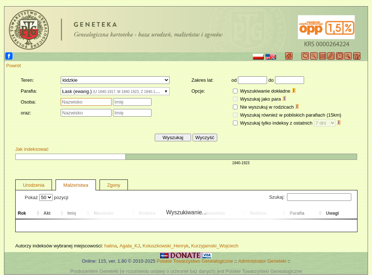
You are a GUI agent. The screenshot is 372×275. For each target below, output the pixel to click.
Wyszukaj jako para (263, 99)
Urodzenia (33, 185)
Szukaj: (310, 197)
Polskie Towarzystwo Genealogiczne (195, 261)
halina (110, 245)
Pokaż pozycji (46, 197)
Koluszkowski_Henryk (165, 245)
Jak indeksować (32, 149)
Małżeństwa (75, 185)
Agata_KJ (130, 245)
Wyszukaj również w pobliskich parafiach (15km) (290, 115)
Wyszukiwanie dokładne (267, 91)
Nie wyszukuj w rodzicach (269, 107)
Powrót (13, 65)
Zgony (113, 185)
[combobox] (115, 91)
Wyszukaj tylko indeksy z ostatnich (290, 123)
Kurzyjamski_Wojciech (214, 245)
